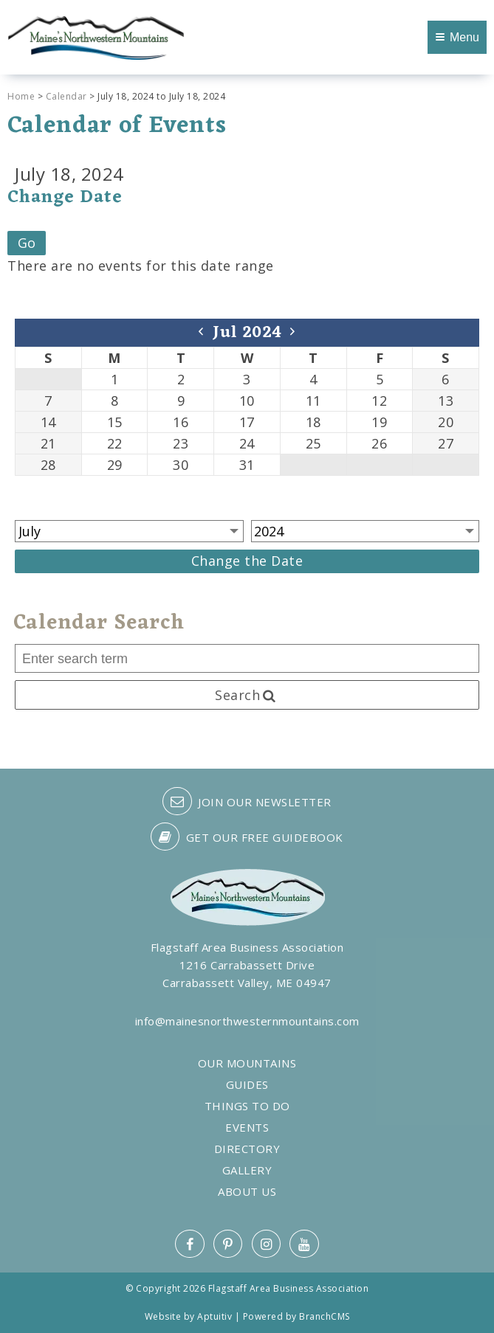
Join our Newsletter (246, 801)
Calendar (66, 96)
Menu (457, 37)
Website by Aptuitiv (189, 1316)
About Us (247, 1191)
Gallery (247, 1170)
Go (27, 243)
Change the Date (247, 560)
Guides (247, 1084)
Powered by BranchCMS (296, 1316)
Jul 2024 (247, 333)
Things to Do (247, 1106)
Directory (247, 1148)
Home (21, 96)
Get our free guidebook (247, 837)
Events (247, 1127)
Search (246, 695)
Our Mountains (247, 1063)
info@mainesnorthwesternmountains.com (247, 1021)
